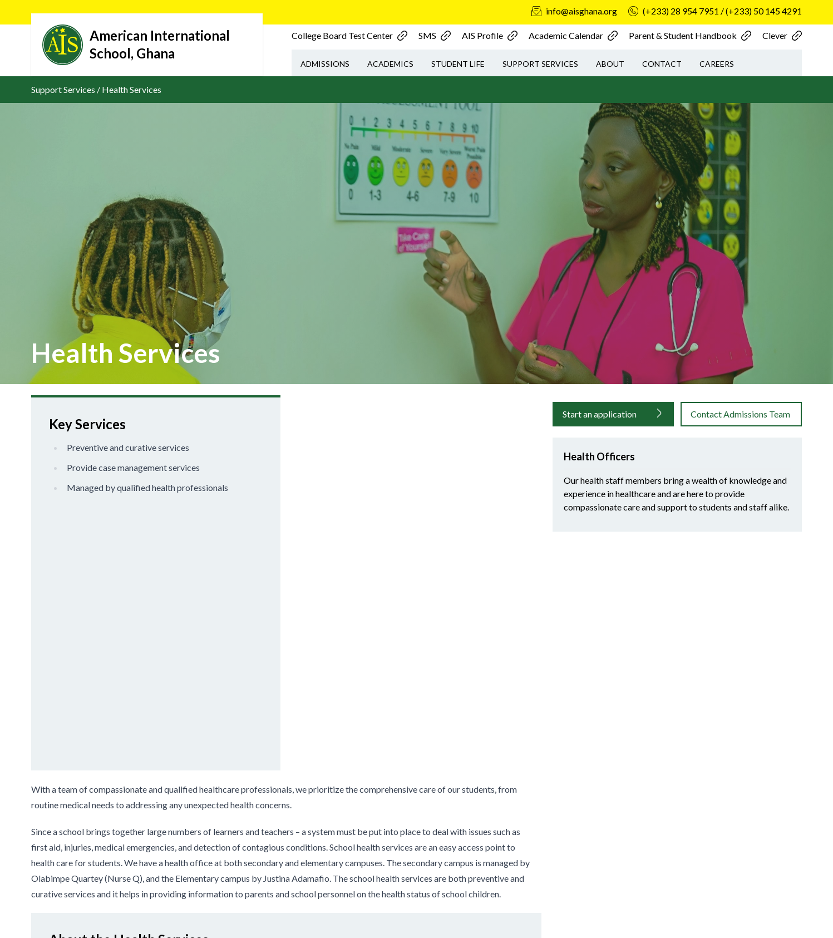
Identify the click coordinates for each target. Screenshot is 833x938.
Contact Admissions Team (740, 414)
